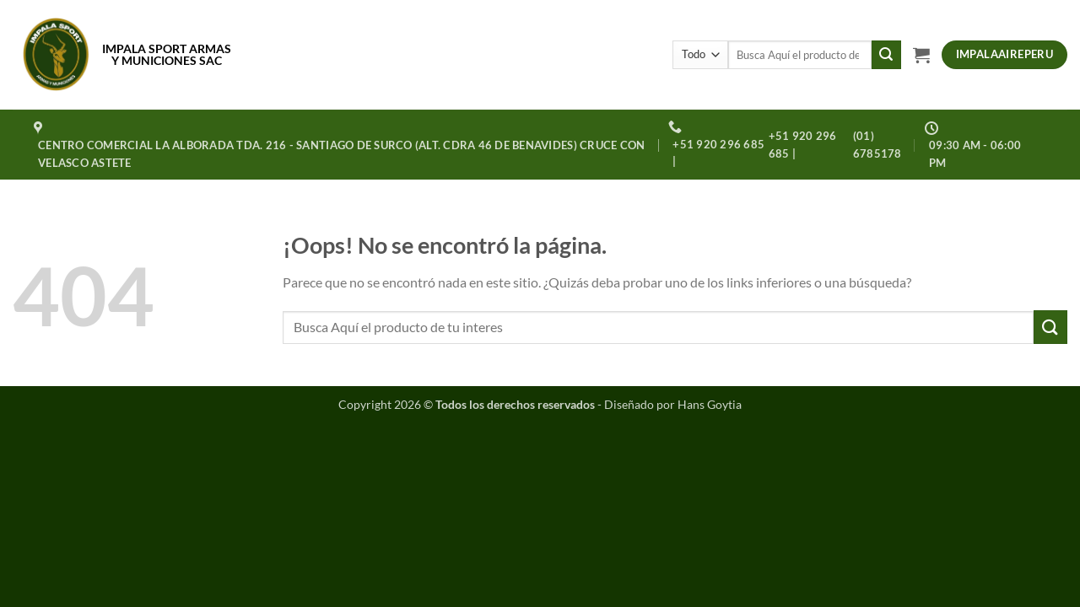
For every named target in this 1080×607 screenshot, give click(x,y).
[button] (921, 54)
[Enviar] (886, 54)
